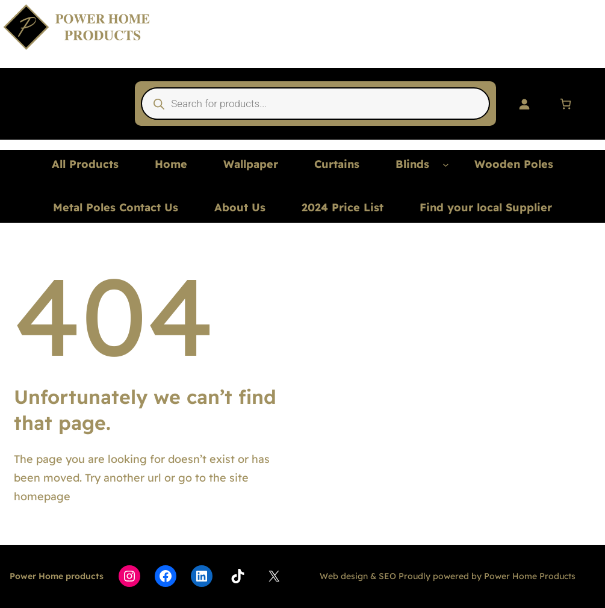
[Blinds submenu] (445, 164)
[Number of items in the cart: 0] (565, 103)
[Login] (524, 103)
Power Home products (57, 576)
